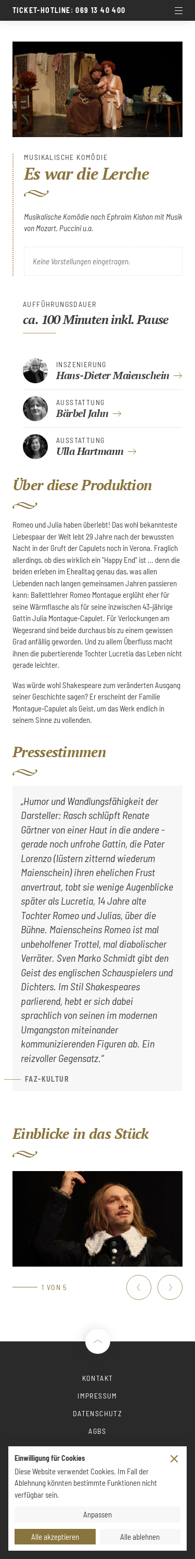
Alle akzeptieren (55, 1536)
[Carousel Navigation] (154, 1287)
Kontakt (97, 1378)
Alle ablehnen (140, 1536)
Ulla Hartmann (90, 451)
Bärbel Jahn (82, 413)
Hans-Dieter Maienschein (113, 375)
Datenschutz (97, 1413)
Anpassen (97, 1514)
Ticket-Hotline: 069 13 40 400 (69, 10)
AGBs (97, 1431)
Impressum (97, 1395)
